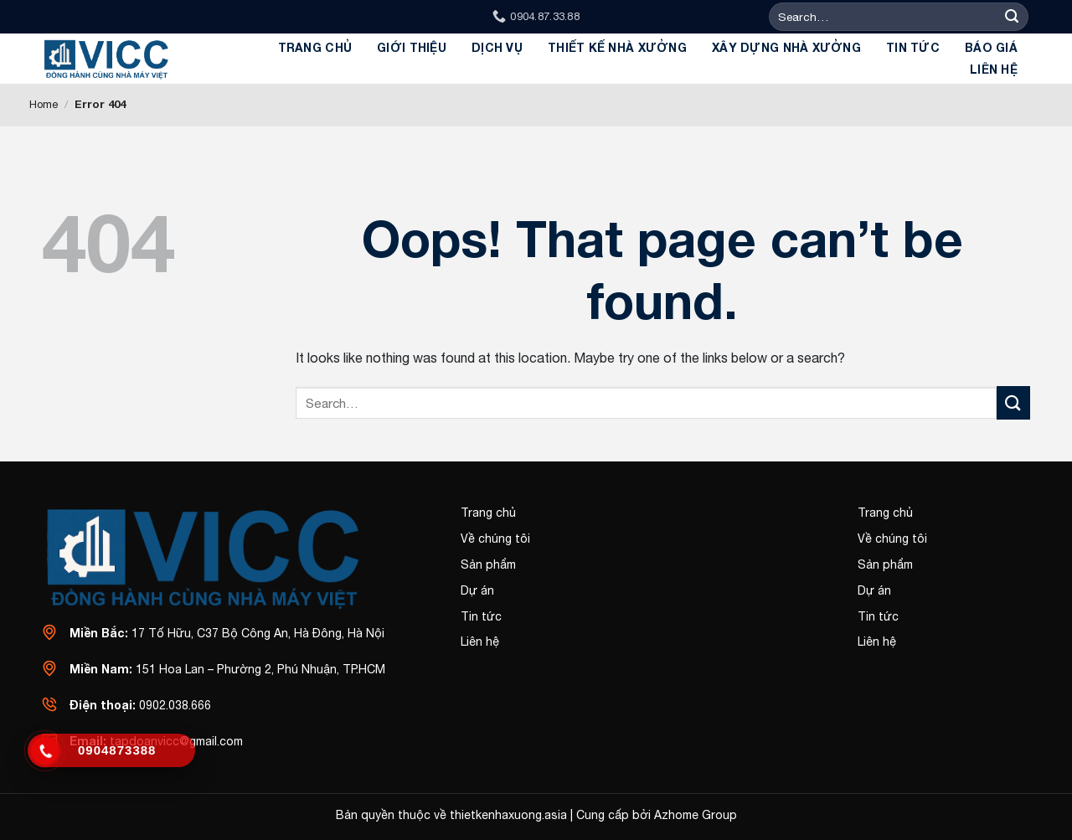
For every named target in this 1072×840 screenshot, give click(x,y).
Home (43, 104)
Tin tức (913, 47)
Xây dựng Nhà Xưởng (786, 47)
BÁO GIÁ (991, 47)
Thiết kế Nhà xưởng (617, 47)
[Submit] (1012, 17)
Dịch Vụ (497, 47)
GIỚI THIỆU (411, 47)
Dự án (477, 590)
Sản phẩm (488, 564)
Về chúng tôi (495, 538)
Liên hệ (994, 69)
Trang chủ (315, 47)
